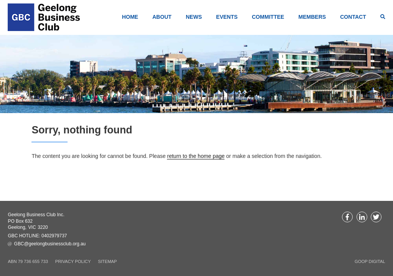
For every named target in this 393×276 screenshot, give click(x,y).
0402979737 (54, 235)
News (194, 17)
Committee (268, 17)
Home (130, 17)
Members (312, 17)
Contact (353, 17)
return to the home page (196, 156)
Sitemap (107, 261)
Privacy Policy (73, 261)
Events (227, 17)
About (162, 17)
